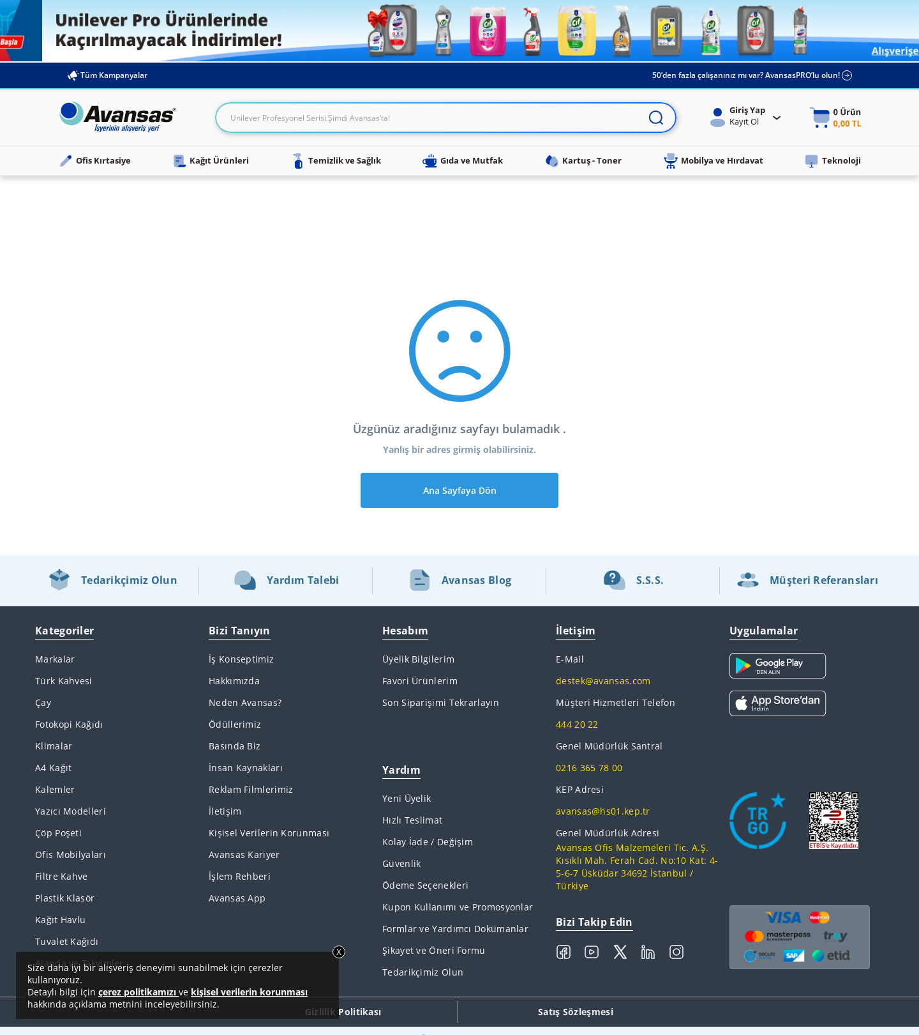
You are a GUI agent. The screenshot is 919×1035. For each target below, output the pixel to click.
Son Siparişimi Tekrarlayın (440, 702)
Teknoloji (832, 161)
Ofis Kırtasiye (94, 161)
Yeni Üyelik (406, 798)
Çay (43, 702)
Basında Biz (234, 746)
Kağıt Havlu (60, 920)
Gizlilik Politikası (343, 1012)
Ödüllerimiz (235, 724)
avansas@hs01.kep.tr (603, 811)
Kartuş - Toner (583, 161)
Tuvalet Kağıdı (66, 941)
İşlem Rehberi (240, 876)
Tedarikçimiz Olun (422, 972)
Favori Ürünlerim (420, 681)
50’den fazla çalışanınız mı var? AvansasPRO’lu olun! (752, 75)
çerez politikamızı (138, 992)
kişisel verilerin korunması (249, 992)
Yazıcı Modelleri (70, 811)
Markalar (55, 659)
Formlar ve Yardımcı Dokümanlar (455, 929)
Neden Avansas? (245, 702)
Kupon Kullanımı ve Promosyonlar (457, 907)
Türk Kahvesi (64, 681)
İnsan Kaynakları (246, 768)
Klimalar (53, 746)
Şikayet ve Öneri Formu (434, 950)
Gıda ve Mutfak (462, 161)
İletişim (225, 811)
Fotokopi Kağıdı (69, 724)
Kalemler (55, 789)
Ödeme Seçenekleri (425, 885)
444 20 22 (577, 724)
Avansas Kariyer (244, 854)
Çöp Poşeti (58, 833)
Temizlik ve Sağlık (335, 161)
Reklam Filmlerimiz (251, 789)
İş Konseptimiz (241, 659)
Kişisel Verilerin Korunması (269, 833)
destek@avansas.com (603, 681)
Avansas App (237, 898)
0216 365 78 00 (589, 768)
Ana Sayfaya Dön (460, 490)
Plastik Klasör (64, 898)
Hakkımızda (234, 681)
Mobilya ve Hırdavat (713, 161)
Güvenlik (401, 863)
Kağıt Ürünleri (210, 161)
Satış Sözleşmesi (575, 1012)
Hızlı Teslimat (412, 820)
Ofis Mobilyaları (70, 854)
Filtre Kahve (61, 876)
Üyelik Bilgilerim (418, 659)
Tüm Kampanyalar (106, 75)
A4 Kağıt (53, 768)
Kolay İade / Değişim (427, 842)
